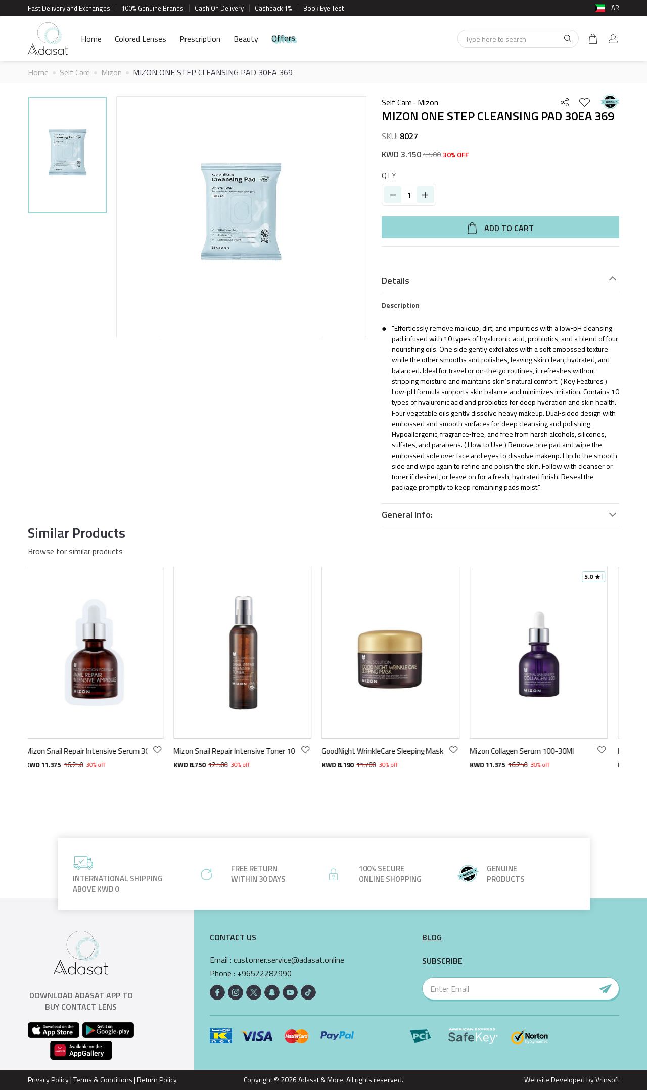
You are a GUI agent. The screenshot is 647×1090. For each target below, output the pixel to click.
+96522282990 (264, 973)
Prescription (199, 39)
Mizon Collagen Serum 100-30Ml (529, 751)
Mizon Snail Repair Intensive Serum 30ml (94, 751)
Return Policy (157, 1079)
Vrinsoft (606, 1079)
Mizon (111, 72)
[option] (67, 156)
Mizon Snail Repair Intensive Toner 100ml (242, 751)
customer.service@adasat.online (289, 960)
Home (91, 39)
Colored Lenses (140, 39)
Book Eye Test (323, 8)
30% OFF (456, 154)
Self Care (75, 72)
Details (395, 281)
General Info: (407, 515)
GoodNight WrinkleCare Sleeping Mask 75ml (390, 751)
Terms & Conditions (102, 1079)
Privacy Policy (48, 1079)
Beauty (246, 39)
